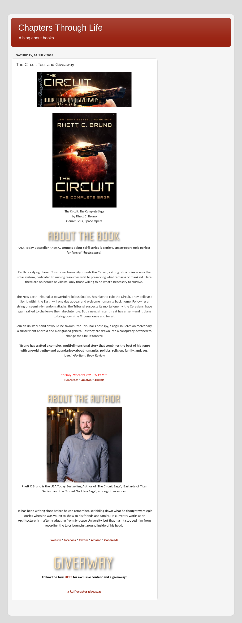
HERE (68, 577)
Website (56, 540)
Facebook (70, 540)
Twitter (83, 540)
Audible (99, 380)
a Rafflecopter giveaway (84, 591)
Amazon (86, 380)
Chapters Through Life (60, 28)
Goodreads (71, 380)
